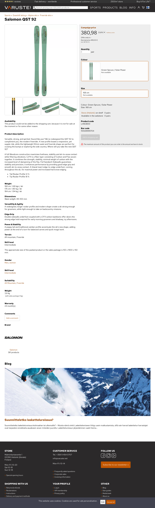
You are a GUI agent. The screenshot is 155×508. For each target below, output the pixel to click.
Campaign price (88, 27)
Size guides (107, 490)
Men (7, 262)
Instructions (10, 493)
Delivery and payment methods (18, 496)
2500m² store (117, 1)
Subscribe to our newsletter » (116, 464)
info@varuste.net (60, 458)
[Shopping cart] (143, 7)
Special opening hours (14, 475)
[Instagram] (108, 455)
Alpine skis (33, 15)
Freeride (20, 283)
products (110, 7)
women (12, 262)
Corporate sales (60, 474)
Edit (102, 502)
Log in (56, 488)
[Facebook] (103, 455)
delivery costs (111, 32)
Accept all (111, 502)
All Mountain (10, 283)
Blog (104, 488)
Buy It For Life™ (144, 1)
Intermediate (10, 273)
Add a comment (12, 318)
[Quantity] (85, 51)
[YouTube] (114, 455)
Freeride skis (46, 15)
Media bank (107, 493)
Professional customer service (84, 1)
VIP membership (60, 490)
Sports (95, 7)
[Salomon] (13, 343)
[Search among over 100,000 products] (60, 7)
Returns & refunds (13, 488)
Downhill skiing (20, 15)
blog (123, 7)
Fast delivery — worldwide (46, 1)
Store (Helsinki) (88, 113)
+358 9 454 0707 (64, 454)
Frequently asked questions (64, 471)
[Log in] (139, 7)
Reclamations (11, 490)
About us (106, 496)
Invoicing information (62, 477)
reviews (13, 1)
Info (132, 7)
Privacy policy (59, 493)
